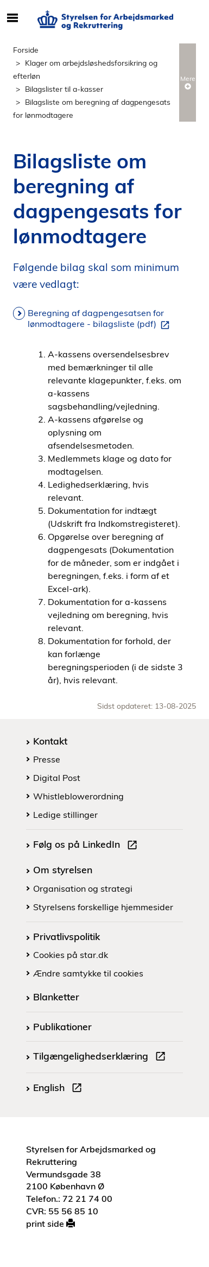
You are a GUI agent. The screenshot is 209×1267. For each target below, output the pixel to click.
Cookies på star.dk (70, 954)
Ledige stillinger (65, 814)
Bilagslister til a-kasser (64, 88)
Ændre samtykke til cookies (88, 973)
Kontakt (50, 741)
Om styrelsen (62, 869)
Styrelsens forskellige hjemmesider (103, 907)
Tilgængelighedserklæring (101, 1057)
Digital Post (56, 777)
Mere (187, 82)
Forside (26, 49)
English (59, 1088)
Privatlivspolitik (66, 936)
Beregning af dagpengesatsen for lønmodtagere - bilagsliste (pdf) (101, 318)
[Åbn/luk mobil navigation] (12, 18)
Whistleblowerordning (78, 796)
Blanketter (56, 997)
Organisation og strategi (82, 888)
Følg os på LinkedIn (87, 845)
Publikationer (62, 1026)
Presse (46, 759)
